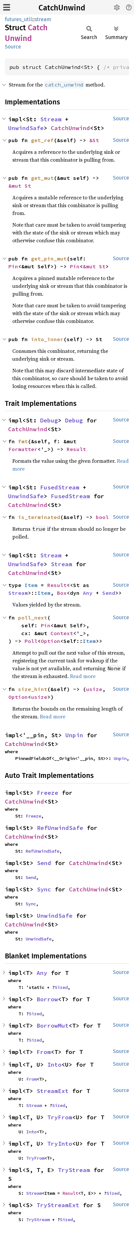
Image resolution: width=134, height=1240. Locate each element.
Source (13, 47)
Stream (50, 119)
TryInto (59, 1143)
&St (94, 140)
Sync (44, 889)
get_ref (42, 140)
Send (108, 593)
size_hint (32, 689)
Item (31, 585)
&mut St (19, 185)
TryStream (74, 1170)
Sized (61, 987)
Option (50, 641)
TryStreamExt (58, 1205)
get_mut (42, 178)
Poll (31, 641)
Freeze (47, 792)
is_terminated (39, 517)
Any (88, 593)
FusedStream (59, 487)
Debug (49, 420)
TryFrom (59, 1117)
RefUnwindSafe (60, 828)
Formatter (23, 449)
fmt (23, 441)
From (44, 1052)
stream (43, 19)
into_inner (47, 339)
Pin (13, 266)
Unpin (74, 735)
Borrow (47, 999)
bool (102, 517)
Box (62, 593)
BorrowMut (53, 1025)
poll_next (32, 617)
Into (54, 1064)
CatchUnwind (62, 7)
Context (61, 633)
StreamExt (53, 1091)
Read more (82, 676)
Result (76, 449)
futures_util (18, 19)
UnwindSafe (26, 128)
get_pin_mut (49, 258)
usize (94, 689)
